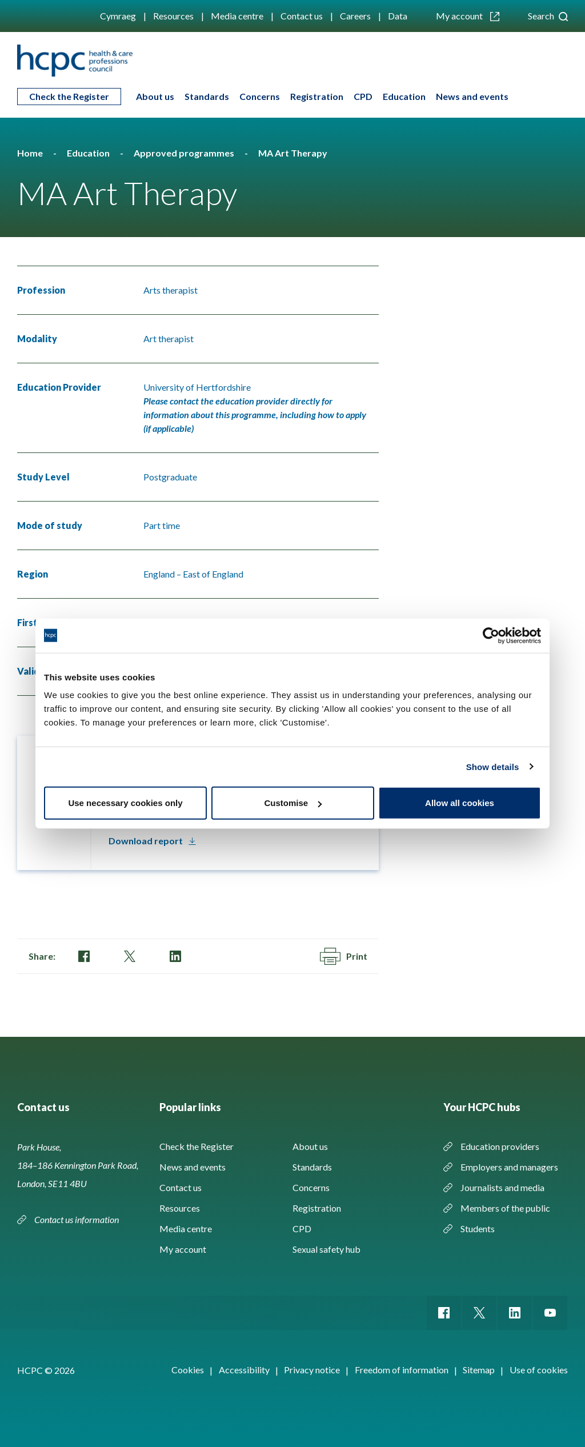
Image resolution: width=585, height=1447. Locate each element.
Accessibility (244, 1369)
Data (397, 15)
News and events (472, 96)
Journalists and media (502, 1187)
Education (404, 96)
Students (477, 1228)
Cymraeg (118, 15)
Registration (316, 96)
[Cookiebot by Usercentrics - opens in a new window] (491, 635)
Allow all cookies (459, 803)
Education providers (499, 1146)
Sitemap (479, 1369)
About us (155, 96)
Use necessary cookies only (125, 803)
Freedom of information (401, 1369)
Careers (355, 15)
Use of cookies (539, 1369)
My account (467, 15)
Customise (293, 803)
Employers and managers (509, 1166)
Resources (173, 15)
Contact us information (77, 1219)
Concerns (259, 96)
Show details (492, 766)
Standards (207, 96)
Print (343, 956)
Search (548, 15)
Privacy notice (312, 1369)
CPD (363, 96)
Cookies (187, 1369)
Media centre (237, 15)
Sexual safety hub (326, 1249)
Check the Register (69, 96)
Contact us (302, 15)
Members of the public (505, 1208)
